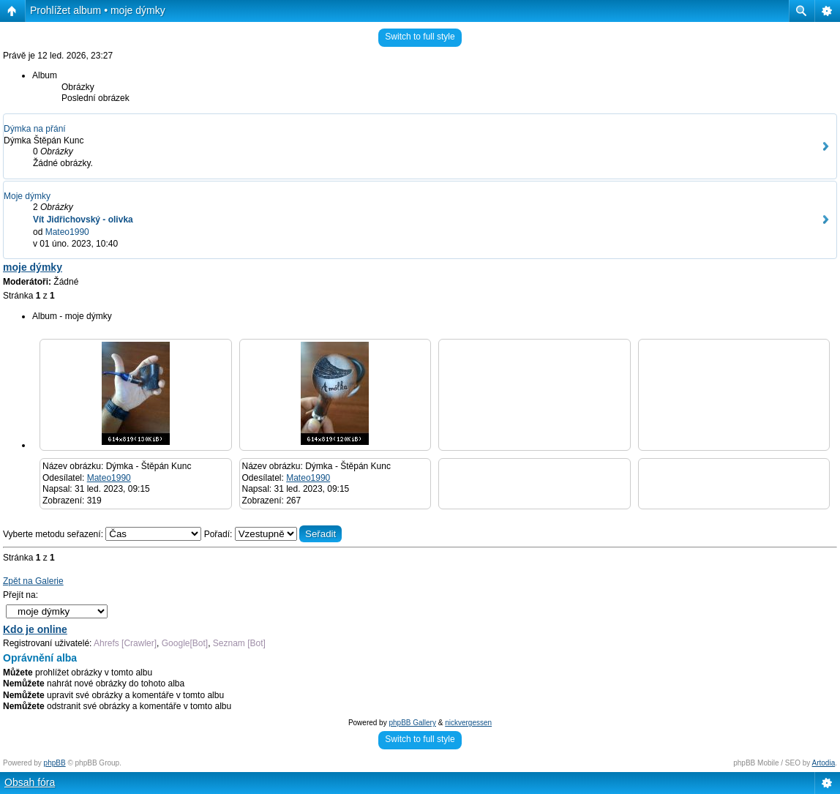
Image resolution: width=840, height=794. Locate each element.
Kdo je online (35, 629)
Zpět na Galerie (33, 581)
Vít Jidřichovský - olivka (83, 219)
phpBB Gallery (412, 723)
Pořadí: (273, 534)
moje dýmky (32, 267)
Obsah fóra (29, 782)
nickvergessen (468, 723)
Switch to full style (419, 36)
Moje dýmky (27, 196)
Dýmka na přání (35, 129)
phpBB (55, 763)
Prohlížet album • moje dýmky (97, 10)
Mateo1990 (67, 232)
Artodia (824, 763)
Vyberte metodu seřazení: (103, 534)
